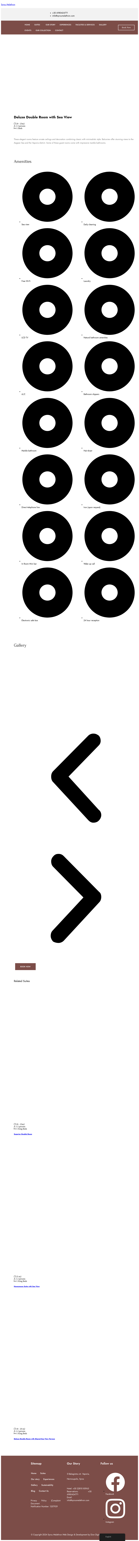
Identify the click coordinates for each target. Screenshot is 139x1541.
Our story (35, 1479)
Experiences (65, 24)
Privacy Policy (41, 1500)
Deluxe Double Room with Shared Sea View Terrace (34, 1439)
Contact (59, 30)
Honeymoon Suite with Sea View (27, 1286)
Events (28, 30)
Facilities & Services (85, 24)
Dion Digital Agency (99, 1534)
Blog (33, 1491)
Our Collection (43, 30)
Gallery (103, 24)
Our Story (50, 24)
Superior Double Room (23, 1134)
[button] (37, 25)
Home (27, 24)
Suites (37, 24)
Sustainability (47, 1485)
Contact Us (44, 1491)
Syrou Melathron (8, 4)
